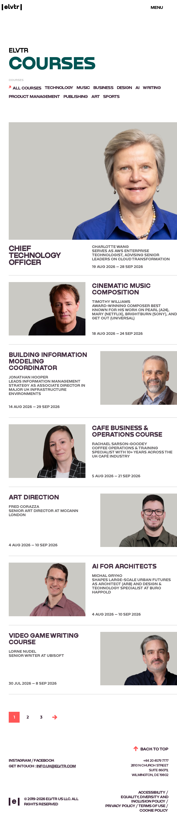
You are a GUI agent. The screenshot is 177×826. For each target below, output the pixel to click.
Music (83, 88)
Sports (111, 96)
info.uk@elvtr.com (56, 766)
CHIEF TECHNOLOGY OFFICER (35, 254)
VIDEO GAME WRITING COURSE (44, 638)
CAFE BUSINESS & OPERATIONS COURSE (127, 431)
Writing (151, 88)
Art (95, 96)
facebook (44, 761)
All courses (27, 88)
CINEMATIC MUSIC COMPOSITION (121, 288)
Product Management (34, 96)
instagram (20, 761)
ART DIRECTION (34, 497)
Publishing (75, 96)
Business (103, 88)
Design (124, 88)
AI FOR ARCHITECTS (124, 566)
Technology (59, 88)
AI (137, 88)
